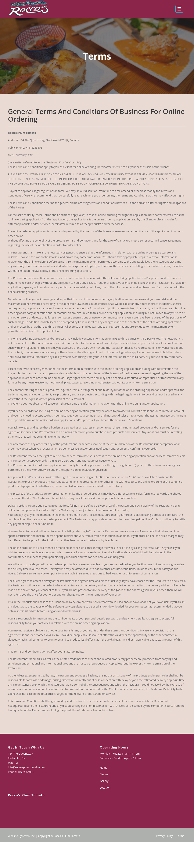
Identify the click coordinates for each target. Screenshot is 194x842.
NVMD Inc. (28, 836)
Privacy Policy (164, 836)
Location (107, 787)
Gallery (106, 780)
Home (105, 768)
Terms (180, 836)
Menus (106, 774)
